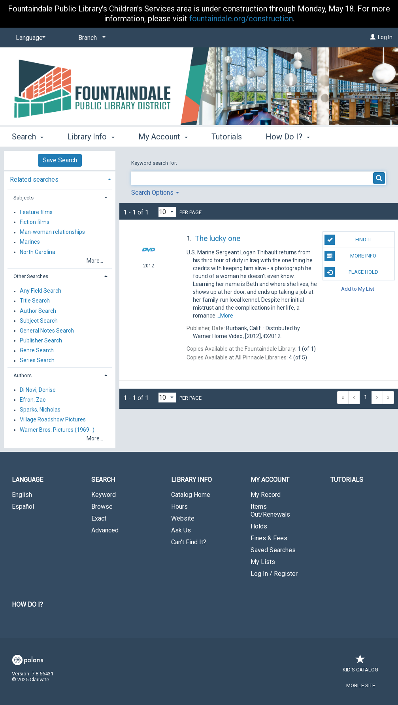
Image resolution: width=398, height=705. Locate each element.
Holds (259, 526)
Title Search (35, 301)
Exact (98, 518)
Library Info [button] (90, 136)
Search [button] (27, 136)
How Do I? (27, 604)
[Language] (29, 38)
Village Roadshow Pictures (53, 420)
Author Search (38, 311)
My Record (266, 494)
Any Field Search (40, 291)
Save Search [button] (60, 160)
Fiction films (34, 222)
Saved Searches (273, 550)
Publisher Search (41, 340)
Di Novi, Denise (38, 390)
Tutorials (226, 136)
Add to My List (357, 288)
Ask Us (181, 530)
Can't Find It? (188, 542)
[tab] (59, 179)
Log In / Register (274, 573)
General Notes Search (47, 330)
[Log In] (372, 37)
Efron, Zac (32, 400)
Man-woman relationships (52, 232)
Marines (30, 242)
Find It (347, 240)
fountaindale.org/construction (241, 18)
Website (182, 518)
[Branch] (90, 38)
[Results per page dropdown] (167, 212)
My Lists (263, 562)
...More (225, 315)
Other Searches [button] (30, 276)
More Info (350, 256)
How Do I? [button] (288, 136)
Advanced (105, 530)
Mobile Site (360, 685)
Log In (385, 37)
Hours (179, 506)
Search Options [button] (155, 192)
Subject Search (39, 321)
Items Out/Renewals (270, 510)
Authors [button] (22, 375)
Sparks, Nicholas (40, 410)
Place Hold (351, 272)
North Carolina (37, 252)
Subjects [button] (23, 198)
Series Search (37, 360)
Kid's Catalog (360, 666)
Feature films (36, 212)
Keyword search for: (154, 163)
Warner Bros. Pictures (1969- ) (57, 430)
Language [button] (27, 479)
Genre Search (37, 351)
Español (23, 506)
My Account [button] (163, 136)
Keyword (103, 494)
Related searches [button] (34, 179)
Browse (102, 506)
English (22, 494)
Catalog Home (190, 494)
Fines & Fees (269, 538)
